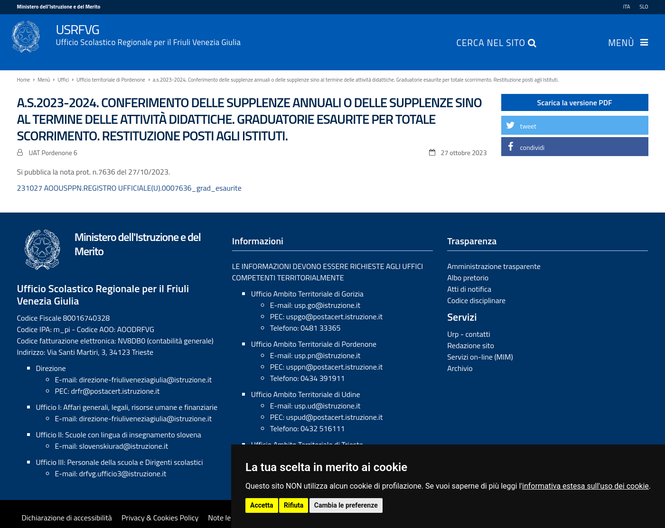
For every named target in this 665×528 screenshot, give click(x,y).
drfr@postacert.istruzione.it (115, 391)
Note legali (225, 517)
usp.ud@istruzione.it (327, 405)
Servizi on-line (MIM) (480, 356)
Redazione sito (470, 345)
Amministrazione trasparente (494, 266)
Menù (621, 43)
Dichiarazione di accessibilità (67, 517)
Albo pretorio (467, 277)
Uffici (63, 79)
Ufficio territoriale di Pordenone (110, 79)
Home (23, 79)
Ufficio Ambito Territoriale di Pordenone (313, 344)
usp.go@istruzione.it (327, 305)
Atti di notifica (469, 289)
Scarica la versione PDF (574, 102)
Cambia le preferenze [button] (346, 505)
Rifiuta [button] (293, 505)
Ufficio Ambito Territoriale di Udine (305, 394)
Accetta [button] (261, 505)
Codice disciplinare (476, 300)
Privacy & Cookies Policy (160, 517)
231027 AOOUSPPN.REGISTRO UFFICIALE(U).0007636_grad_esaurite (129, 188)
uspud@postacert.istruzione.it (334, 417)
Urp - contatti (468, 334)
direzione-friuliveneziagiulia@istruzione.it (145, 379)
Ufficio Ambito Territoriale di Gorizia (307, 293)
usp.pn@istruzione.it (327, 355)
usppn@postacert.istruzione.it (334, 366)
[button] (574, 125)
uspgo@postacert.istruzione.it (334, 316)
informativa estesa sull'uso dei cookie (585, 486)
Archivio (460, 368)
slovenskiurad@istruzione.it (124, 446)
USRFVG (352, 33)
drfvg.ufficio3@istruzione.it (123, 473)
